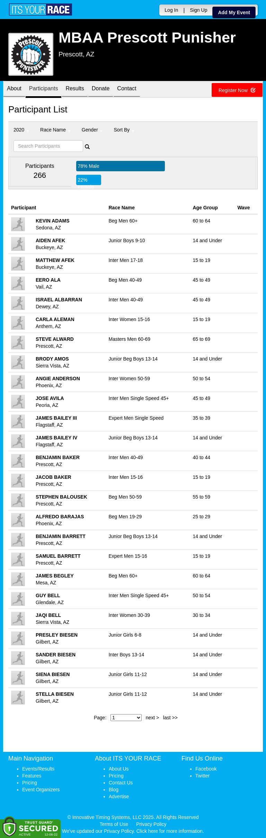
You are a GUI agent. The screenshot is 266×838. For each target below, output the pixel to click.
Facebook (205, 769)
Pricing (29, 782)
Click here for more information (169, 831)
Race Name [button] (55, 130)
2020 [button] (21, 130)
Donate (101, 90)
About (14, 90)
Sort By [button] (124, 130)
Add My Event (234, 12)
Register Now (237, 90)
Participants (43, 90)
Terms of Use (114, 824)
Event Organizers (41, 789)
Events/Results (38, 769)
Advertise (119, 796)
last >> (170, 717)
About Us (119, 769)
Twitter (202, 775)
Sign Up (198, 10)
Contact (126, 90)
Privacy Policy (151, 824)
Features (31, 775)
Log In (171, 10)
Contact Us (121, 782)
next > (152, 717)
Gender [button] (92, 130)
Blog (113, 789)
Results (74, 90)
